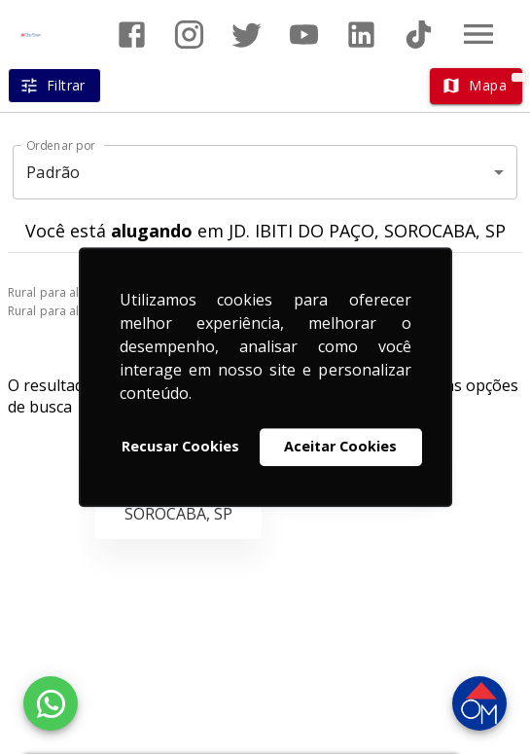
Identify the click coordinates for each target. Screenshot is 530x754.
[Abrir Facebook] (132, 35)
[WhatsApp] (50, 703)
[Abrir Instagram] (189, 35)
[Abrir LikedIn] (361, 35)
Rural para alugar (56, 292)
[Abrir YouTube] (304, 35)
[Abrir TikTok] (419, 35)
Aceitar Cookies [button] (340, 447)
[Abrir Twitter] (247, 35)
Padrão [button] (53, 172)
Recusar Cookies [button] (180, 447)
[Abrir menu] (478, 34)
